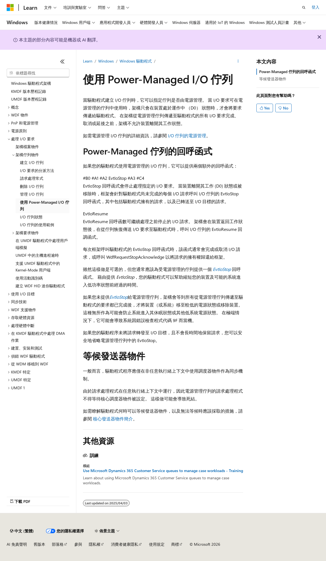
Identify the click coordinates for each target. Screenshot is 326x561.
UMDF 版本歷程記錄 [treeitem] (29, 99)
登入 (315, 7)
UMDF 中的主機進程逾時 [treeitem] (37, 255)
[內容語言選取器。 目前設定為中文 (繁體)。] (22, 531)
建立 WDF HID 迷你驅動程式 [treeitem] (40, 285)
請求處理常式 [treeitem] (31, 178)
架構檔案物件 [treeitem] (27, 146)
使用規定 (157, 544)
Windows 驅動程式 (136, 61)
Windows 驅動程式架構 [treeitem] (31, 83)
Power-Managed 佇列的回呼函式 (287, 71)
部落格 (58, 544)
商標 (175, 544)
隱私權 (94, 544)
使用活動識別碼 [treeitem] (29, 278)
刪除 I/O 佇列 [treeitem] (32, 186)
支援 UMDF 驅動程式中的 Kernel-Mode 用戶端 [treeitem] (38, 267)
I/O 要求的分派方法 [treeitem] (37, 170)
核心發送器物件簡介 (113, 419)
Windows (106, 61)
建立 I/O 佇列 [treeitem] (32, 162)
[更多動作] (238, 61)
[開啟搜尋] (303, 8)
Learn (87, 61)
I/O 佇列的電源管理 (187, 135)
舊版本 (39, 544)
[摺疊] (62, 61)
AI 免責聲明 (17, 544)
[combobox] (38, 73)
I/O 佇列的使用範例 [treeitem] (37, 224)
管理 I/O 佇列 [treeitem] (32, 194)
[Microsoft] (10, 7)
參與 (78, 544)
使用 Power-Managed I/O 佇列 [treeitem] (44, 206)
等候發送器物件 (272, 78)
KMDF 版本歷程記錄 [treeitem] (28, 91)
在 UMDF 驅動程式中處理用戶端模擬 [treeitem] (42, 244)
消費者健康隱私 (124, 544)
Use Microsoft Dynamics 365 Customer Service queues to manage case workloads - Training (163, 470)
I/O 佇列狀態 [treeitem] (31, 217)
